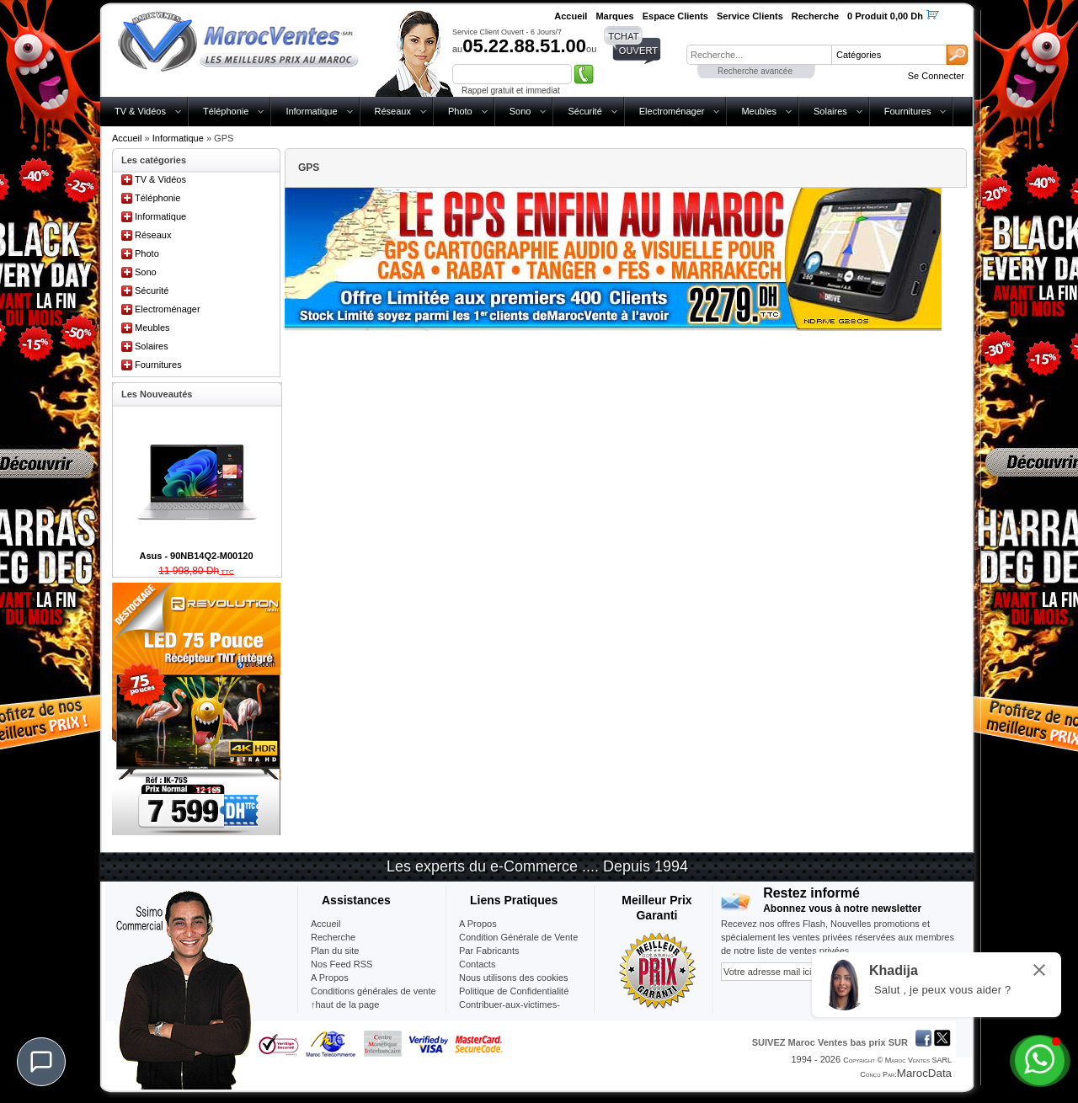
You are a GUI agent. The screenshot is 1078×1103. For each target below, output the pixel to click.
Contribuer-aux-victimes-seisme (509, 1011)
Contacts (477, 964)
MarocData (924, 1073)
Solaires (830, 111)
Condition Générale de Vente (518, 937)
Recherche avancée (755, 71)
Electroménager (672, 111)
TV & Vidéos (140, 111)
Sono (520, 111)
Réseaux (393, 111)
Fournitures (907, 111)
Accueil (126, 138)
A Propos (478, 924)
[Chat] (41, 1061)
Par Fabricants (489, 951)
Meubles (758, 111)
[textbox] (758, 55)
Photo (460, 111)
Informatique (311, 111)
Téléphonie (225, 111)
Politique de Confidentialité (513, 991)
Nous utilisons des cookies (513, 977)
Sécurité (584, 111)
